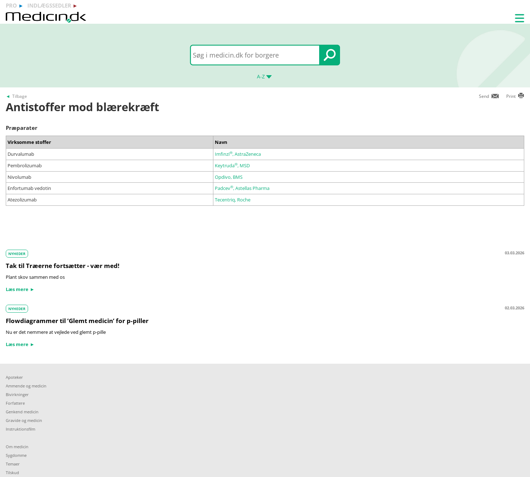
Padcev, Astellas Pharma (242, 188)
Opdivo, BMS (229, 177)
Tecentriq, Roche (232, 199)
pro (11, 5)
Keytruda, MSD (232, 165)
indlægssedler (49, 5)
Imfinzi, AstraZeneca (238, 154)
